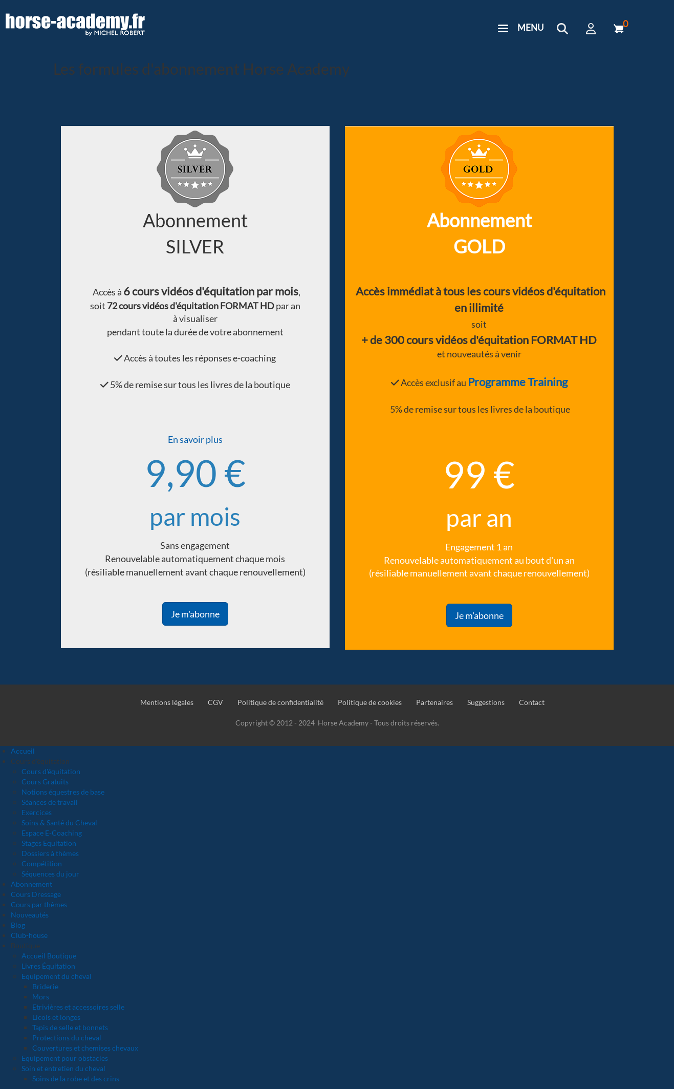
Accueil (23, 750)
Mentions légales (166, 702)
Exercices (36, 812)
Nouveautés (30, 914)
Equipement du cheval (56, 976)
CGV (215, 702)
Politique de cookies (370, 702)
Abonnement (31, 884)
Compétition (41, 863)
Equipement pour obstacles (64, 1058)
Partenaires (434, 702)
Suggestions (486, 702)
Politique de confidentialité (280, 702)
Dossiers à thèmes (50, 853)
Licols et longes (56, 1017)
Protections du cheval (66, 1037)
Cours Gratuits (45, 781)
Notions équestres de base (62, 791)
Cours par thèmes (39, 904)
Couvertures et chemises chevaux (85, 1047)
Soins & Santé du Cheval (59, 822)
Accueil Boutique (48, 955)
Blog (18, 925)
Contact (532, 702)
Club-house (29, 935)
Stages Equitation (48, 843)
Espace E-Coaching (51, 832)
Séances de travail (49, 802)
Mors (40, 996)
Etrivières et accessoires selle (78, 1006)
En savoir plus (195, 439)
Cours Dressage (36, 894)
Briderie (45, 986)
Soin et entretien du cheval (63, 1068)
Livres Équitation (48, 966)
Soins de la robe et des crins (75, 1078)
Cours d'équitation (50, 771)
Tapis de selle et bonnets (70, 1027)
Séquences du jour (50, 873)
